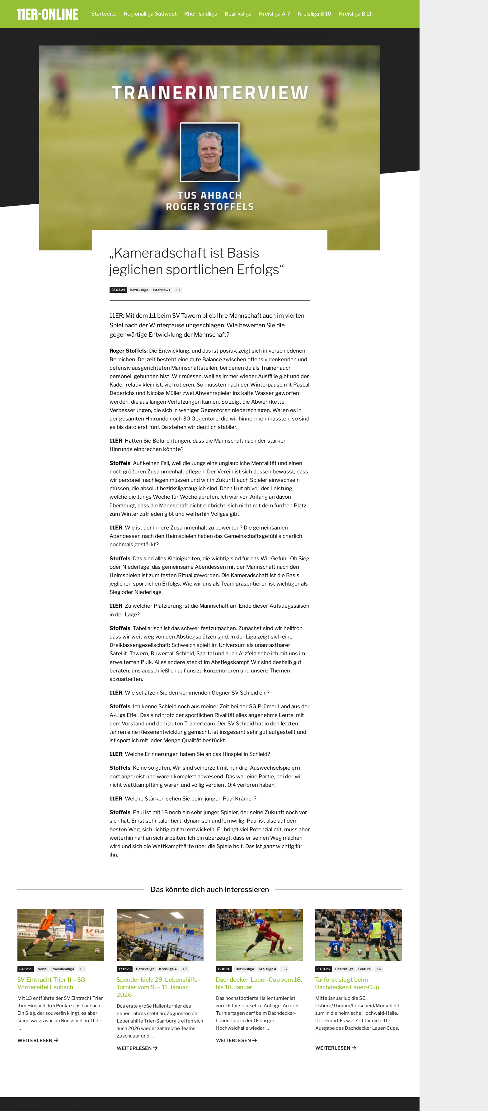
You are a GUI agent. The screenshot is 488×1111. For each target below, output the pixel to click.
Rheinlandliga (200, 14)
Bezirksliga (238, 14)
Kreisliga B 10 (314, 14)
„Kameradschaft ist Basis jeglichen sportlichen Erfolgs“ (196, 261)
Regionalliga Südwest (150, 14)
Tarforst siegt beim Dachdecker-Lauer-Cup (347, 983)
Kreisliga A (168, 969)
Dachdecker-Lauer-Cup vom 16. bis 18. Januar (259, 983)
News (42, 969)
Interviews (161, 290)
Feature (364, 969)
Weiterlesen (34, 1040)
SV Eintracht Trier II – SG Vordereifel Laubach (51, 983)
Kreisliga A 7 (274, 14)
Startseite (103, 14)
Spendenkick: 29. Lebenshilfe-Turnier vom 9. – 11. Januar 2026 (158, 987)
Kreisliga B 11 (355, 14)
